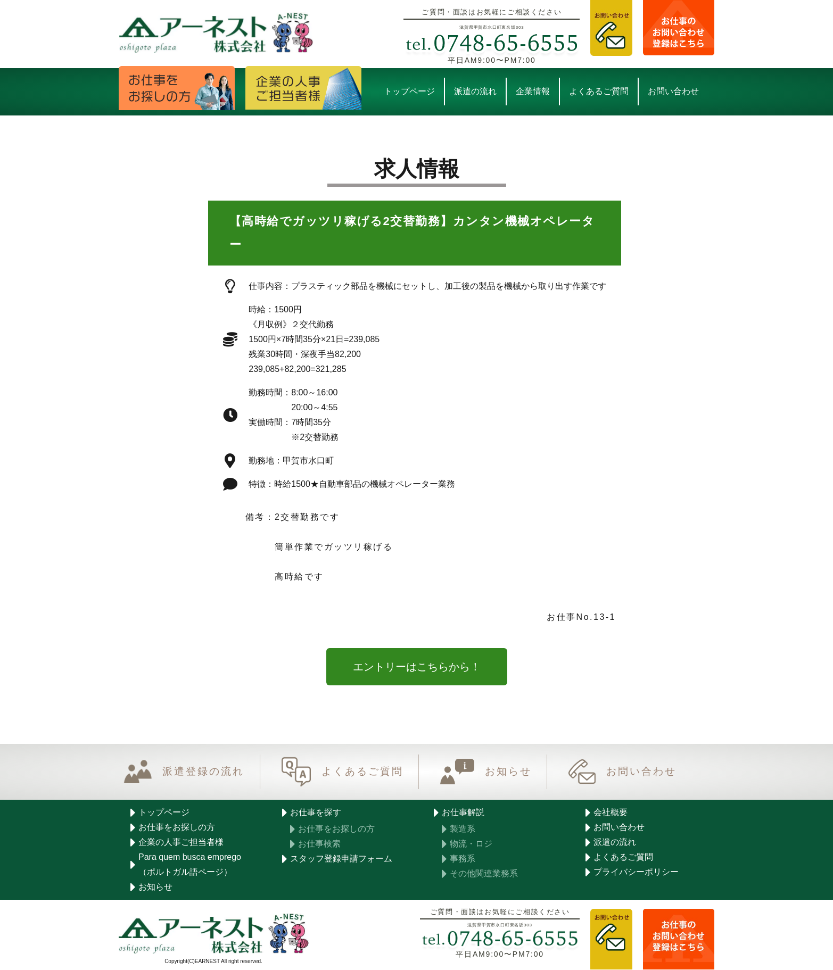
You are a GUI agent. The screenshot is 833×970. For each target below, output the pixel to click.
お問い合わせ (641, 772)
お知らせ (508, 772)
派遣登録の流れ (203, 772)
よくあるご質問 (362, 772)
